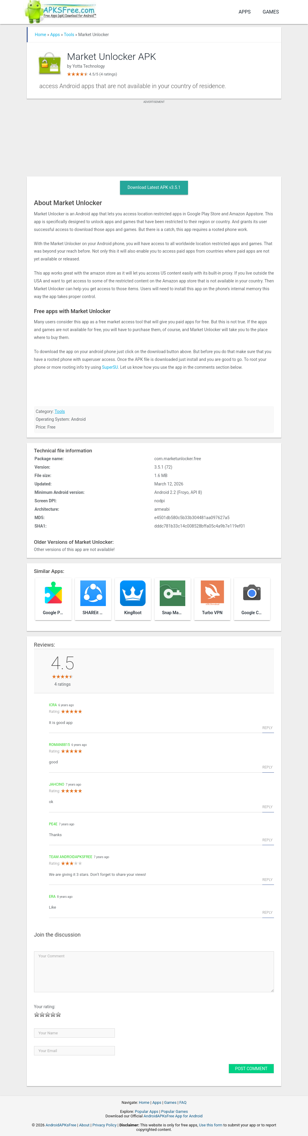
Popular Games (174, 1111)
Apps (245, 12)
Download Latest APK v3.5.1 (154, 187)
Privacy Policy (104, 1125)
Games (271, 12)
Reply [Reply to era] (267, 912)
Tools (69, 34)
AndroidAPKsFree (61, 1125)
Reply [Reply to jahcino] (267, 807)
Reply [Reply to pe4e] (267, 840)
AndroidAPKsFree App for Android (172, 1116)
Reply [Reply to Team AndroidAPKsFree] (267, 880)
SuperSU (110, 367)
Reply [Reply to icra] (267, 728)
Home (40, 34)
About (84, 1125)
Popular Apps (147, 1111)
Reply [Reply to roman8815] (267, 767)
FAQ (182, 1102)
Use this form (211, 1125)
